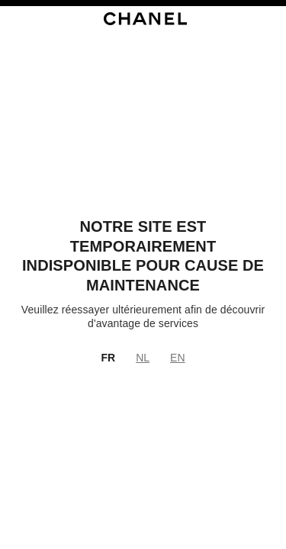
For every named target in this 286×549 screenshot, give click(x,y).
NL (142, 358)
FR (108, 358)
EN (177, 358)
